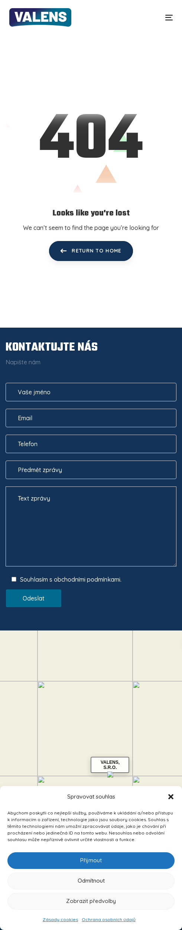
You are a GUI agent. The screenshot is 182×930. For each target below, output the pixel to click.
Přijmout (91, 860)
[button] (171, 796)
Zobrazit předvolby (91, 900)
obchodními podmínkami (87, 579)
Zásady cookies (60, 919)
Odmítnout (91, 880)
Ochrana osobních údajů (109, 919)
